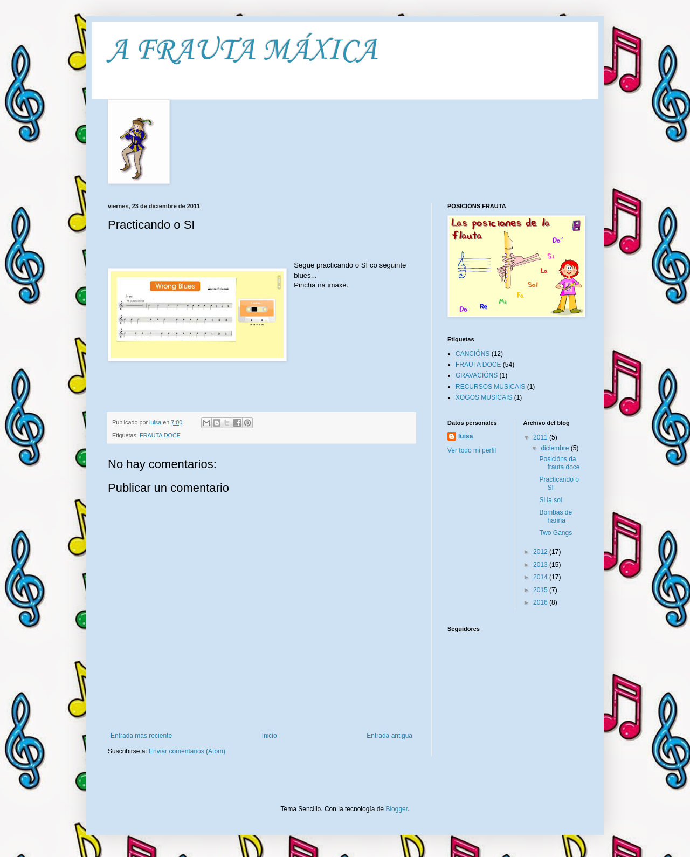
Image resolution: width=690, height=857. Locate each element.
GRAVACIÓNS (477, 375)
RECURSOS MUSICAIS (490, 386)
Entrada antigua (389, 735)
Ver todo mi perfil (471, 450)
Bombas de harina (555, 516)
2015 (541, 590)
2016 (541, 602)
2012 (541, 552)
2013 (541, 564)
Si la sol (550, 500)
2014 (541, 577)
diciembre (555, 448)
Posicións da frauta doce (559, 462)
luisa (465, 436)
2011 (541, 437)
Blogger (396, 809)
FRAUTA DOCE (160, 435)
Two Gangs (555, 533)
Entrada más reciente (141, 735)
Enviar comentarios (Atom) (187, 751)
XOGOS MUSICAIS (484, 397)
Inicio (269, 735)
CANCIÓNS (472, 354)
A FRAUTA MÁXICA (242, 50)
